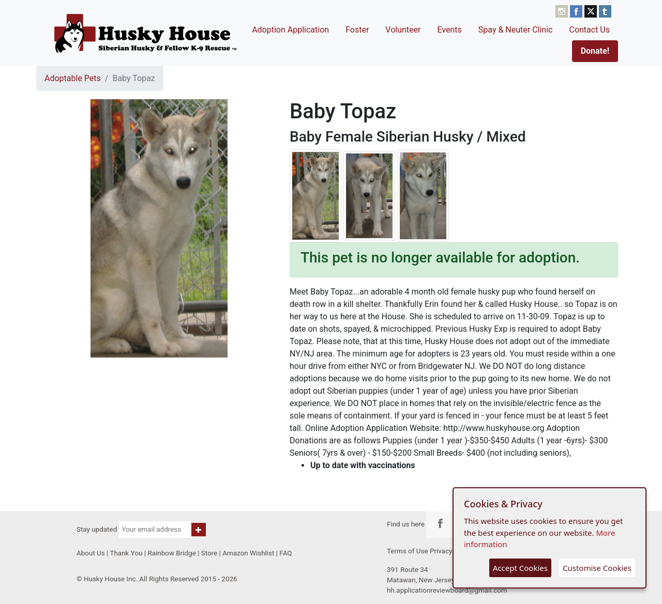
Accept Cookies (520, 568)
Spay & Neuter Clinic (515, 30)
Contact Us (589, 30)
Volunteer (402, 30)
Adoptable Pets (72, 78)
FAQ (285, 553)
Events (449, 30)
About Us (91, 553)
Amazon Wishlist (248, 553)
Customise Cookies (597, 568)
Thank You (126, 553)
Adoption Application (290, 30)
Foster (357, 30)
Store (209, 553)
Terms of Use (407, 551)
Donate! (595, 51)
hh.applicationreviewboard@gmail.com (447, 590)
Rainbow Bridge (171, 553)
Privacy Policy (451, 551)
